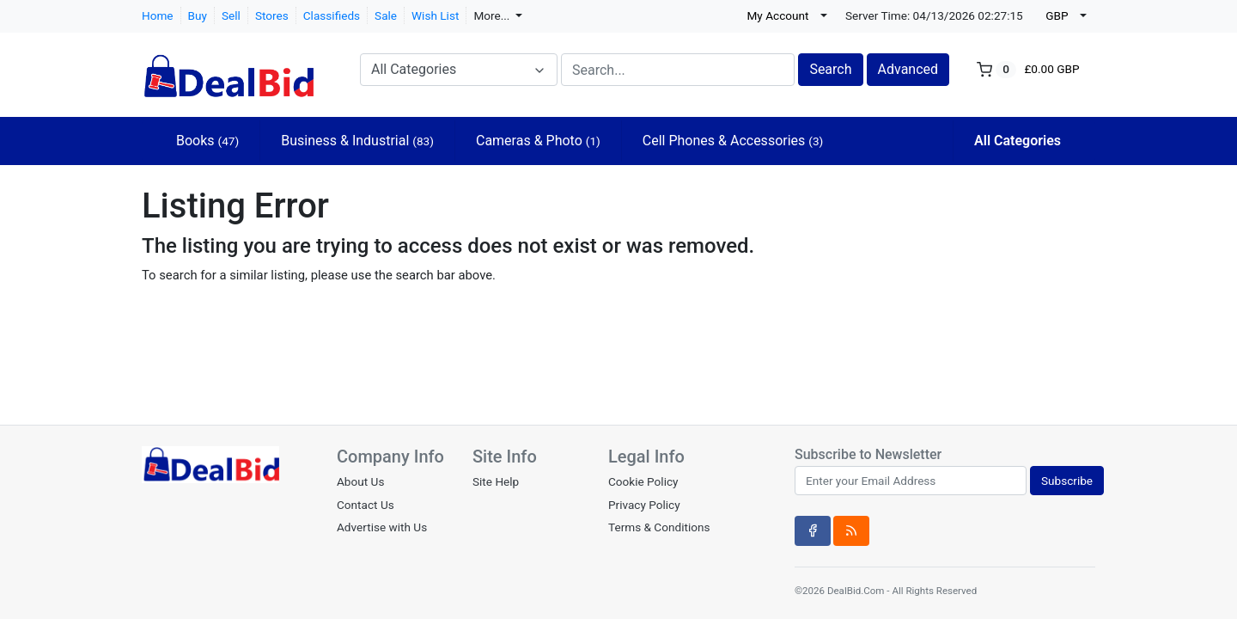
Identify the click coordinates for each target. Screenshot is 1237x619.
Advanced (908, 69)
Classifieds (331, 15)
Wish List (435, 15)
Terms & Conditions (659, 527)
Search (830, 69)
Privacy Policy (644, 505)
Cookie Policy (643, 481)
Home (158, 15)
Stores (272, 15)
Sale (386, 15)
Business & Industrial (357, 140)
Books (207, 140)
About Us (360, 481)
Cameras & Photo (538, 140)
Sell (231, 15)
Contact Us (365, 505)
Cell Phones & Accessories (733, 140)
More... (492, 15)
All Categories (1017, 140)
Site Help (495, 481)
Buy (197, 15)
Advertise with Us (382, 527)
